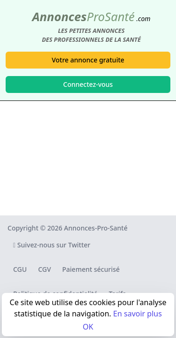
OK (88, 327)
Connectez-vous (88, 84)
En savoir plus (137, 313)
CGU (20, 269)
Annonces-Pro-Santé (95, 227)
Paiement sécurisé (91, 269)
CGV (44, 269)
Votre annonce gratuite (88, 59)
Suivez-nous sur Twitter (52, 244)
